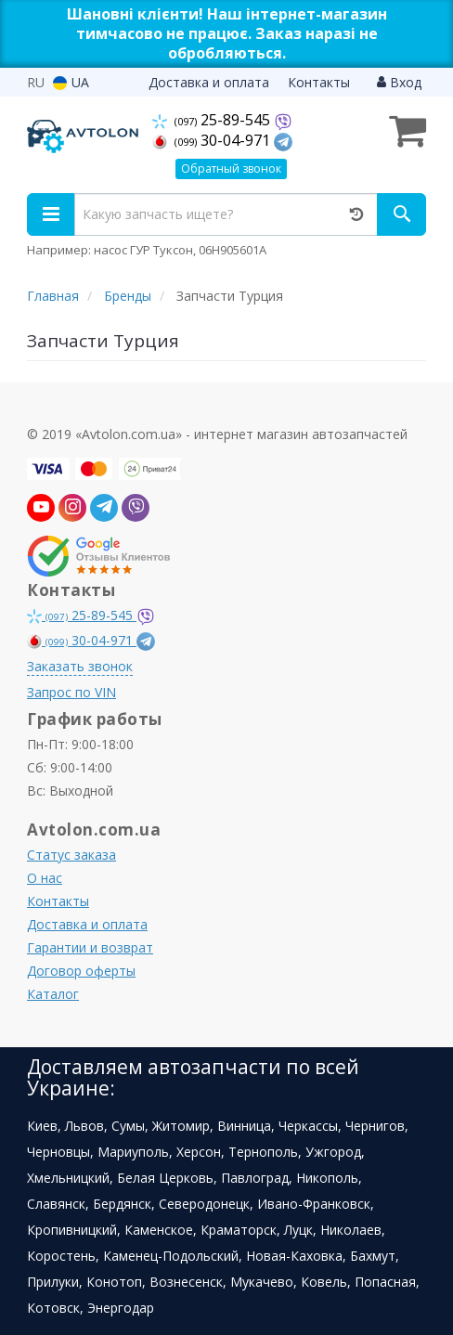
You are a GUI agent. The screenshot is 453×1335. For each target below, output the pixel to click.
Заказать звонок (80, 666)
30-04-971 (213, 140)
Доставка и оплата (209, 82)
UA (71, 82)
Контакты (319, 82)
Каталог (53, 994)
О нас (44, 878)
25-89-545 (213, 120)
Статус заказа (71, 854)
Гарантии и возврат (90, 947)
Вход (399, 82)
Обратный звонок (231, 168)
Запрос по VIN (71, 692)
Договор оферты (81, 970)
